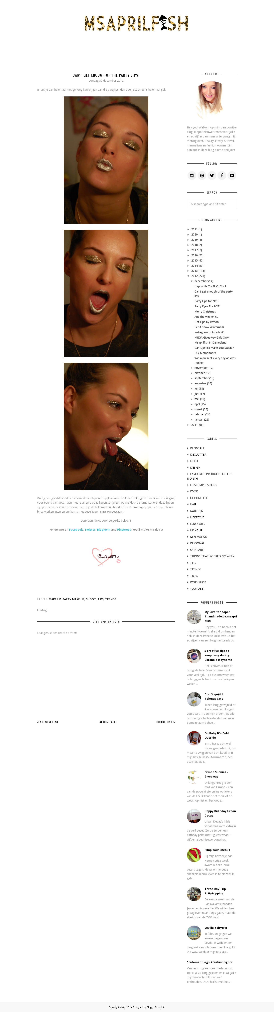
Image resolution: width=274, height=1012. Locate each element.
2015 (194, 260)
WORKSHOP (198, 582)
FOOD (194, 491)
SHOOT (91, 599)
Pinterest (124, 529)
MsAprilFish (126, 1007)
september (201, 378)
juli (196, 388)
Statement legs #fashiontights (209, 962)
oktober (200, 373)
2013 (194, 271)
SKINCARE (197, 550)
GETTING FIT (198, 498)
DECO (194, 461)
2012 (194, 276)
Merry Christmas (205, 311)
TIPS (100, 599)
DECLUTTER (198, 454)
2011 (194, 425)
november (201, 368)
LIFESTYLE (197, 517)
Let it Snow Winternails (209, 327)
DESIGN (195, 467)
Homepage (109, 722)
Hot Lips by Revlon (207, 322)
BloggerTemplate (156, 1007)
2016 (194, 255)
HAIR (193, 504)
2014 (194, 266)
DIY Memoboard (205, 353)
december (201, 281)
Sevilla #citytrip (216, 928)
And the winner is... (206, 317)
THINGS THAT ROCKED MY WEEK (212, 556)
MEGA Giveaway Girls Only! (212, 337)
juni (197, 394)
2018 (194, 245)
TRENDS (110, 599)
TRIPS (194, 575)
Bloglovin (103, 529)
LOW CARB (197, 524)
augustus (200, 383)
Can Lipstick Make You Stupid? (214, 348)
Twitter (89, 529)
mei (197, 399)
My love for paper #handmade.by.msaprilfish (221, 616)
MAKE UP (55, 599)
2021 (194, 229)
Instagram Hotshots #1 (210, 332)
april (197, 404)
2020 (194, 234)
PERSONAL (197, 543)
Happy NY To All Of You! (210, 286)
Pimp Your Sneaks (217, 850)
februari (200, 414)
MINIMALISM (198, 537)
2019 (194, 239)
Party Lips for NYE (206, 301)
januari (199, 419)
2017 (194, 250)
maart (198, 409)
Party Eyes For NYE (207, 306)
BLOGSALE (197, 448)
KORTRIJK (196, 511)
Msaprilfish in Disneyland (210, 342)
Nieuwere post (49, 722)
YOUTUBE (196, 588)
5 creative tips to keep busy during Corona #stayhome (218, 655)
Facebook (76, 529)
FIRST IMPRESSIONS (203, 485)
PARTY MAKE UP (73, 599)
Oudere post (164, 722)
